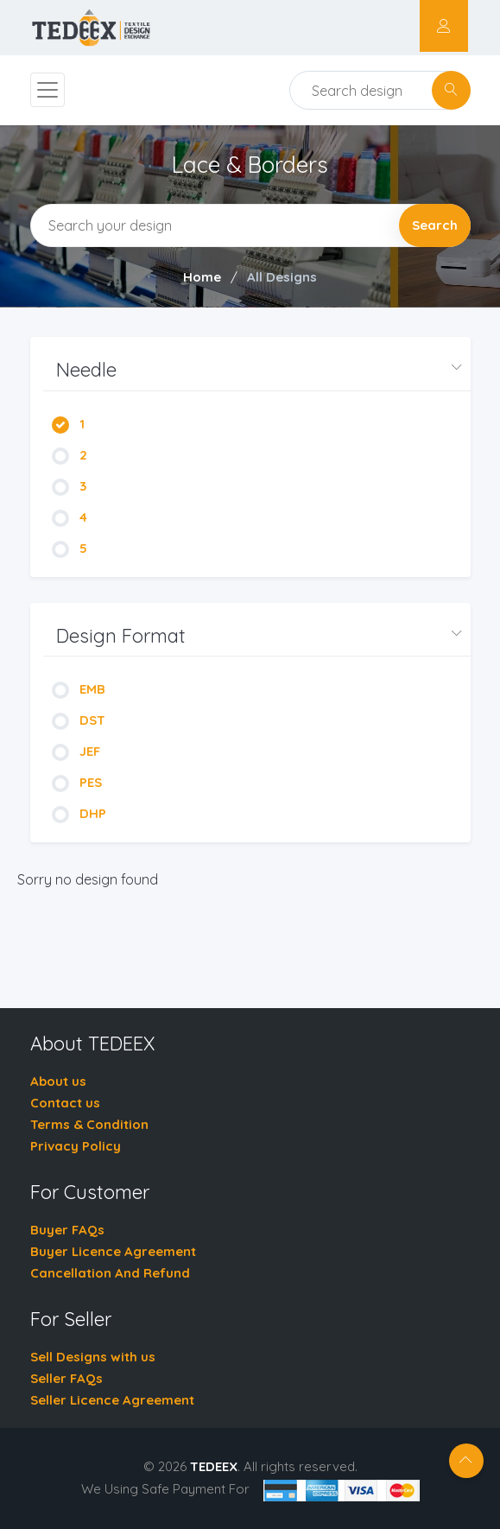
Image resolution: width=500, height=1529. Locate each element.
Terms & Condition (89, 1124)
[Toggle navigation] (47, 90)
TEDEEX (213, 1466)
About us (58, 1081)
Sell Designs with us (92, 1356)
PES (77, 782)
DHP (79, 813)
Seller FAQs (66, 1378)
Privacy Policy (75, 1146)
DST (78, 720)
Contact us (65, 1102)
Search (435, 225)
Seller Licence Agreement (112, 1400)
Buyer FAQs (67, 1229)
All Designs (282, 277)
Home (202, 277)
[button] (257, 370)
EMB (78, 689)
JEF (76, 751)
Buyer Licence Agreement (113, 1251)
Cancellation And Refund (110, 1273)
